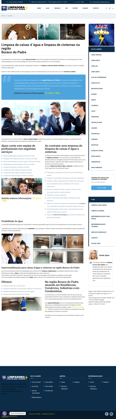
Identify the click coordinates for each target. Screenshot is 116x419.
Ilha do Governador (98, 77)
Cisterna (77, 382)
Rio (67, 8)
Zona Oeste (95, 71)
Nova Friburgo (96, 167)
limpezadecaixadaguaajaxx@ (100, 2)
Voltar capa (95, 243)
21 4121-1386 (80, 2)
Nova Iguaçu (95, 156)
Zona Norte (95, 60)
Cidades (85, 8)
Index (39, 8)
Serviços (57, 8)
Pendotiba (95, 116)
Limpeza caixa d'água (99, 205)
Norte (93, 99)
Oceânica (94, 105)
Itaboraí (94, 139)
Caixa (63, 382)
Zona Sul (94, 66)
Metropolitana (97, 88)
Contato (96, 8)
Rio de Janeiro (96, 49)
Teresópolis (95, 161)
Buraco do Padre (34, 413)
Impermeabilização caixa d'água (100, 217)
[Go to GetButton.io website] (4, 417)
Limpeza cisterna (97, 210)
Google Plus (113, 8)
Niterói (75, 8)
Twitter (110, 8)
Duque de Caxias (97, 150)
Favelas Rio (95, 83)
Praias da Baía (96, 122)
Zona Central (96, 54)
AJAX (47, 8)
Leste (93, 111)
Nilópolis (94, 145)
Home (3, 15)
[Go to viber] (4, 413)
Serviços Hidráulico (98, 232)
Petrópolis (95, 133)
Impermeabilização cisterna (98, 225)
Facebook (106, 8)
